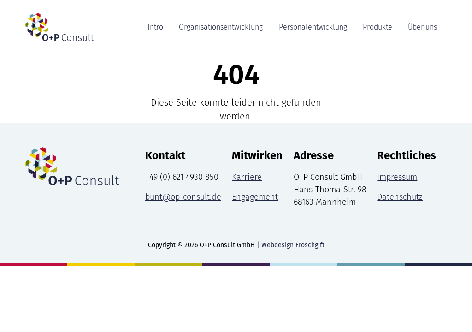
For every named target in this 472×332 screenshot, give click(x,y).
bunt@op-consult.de (183, 197)
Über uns (422, 27)
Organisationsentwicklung (221, 27)
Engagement (255, 197)
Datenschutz (400, 197)
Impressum (397, 177)
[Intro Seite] (54, 27)
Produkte (377, 27)
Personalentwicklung (313, 27)
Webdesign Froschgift (292, 245)
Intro (155, 27)
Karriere (247, 177)
